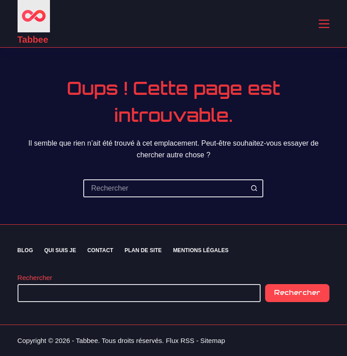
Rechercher (35, 277)
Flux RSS (180, 340)
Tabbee (33, 39)
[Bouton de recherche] (254, 188)
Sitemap (212, 340)
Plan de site (143, 250)
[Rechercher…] (164, 188)
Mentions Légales (200, 250)
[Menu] (324, 23)
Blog (25, 250)
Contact (100, 250)
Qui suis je (60, 250)
